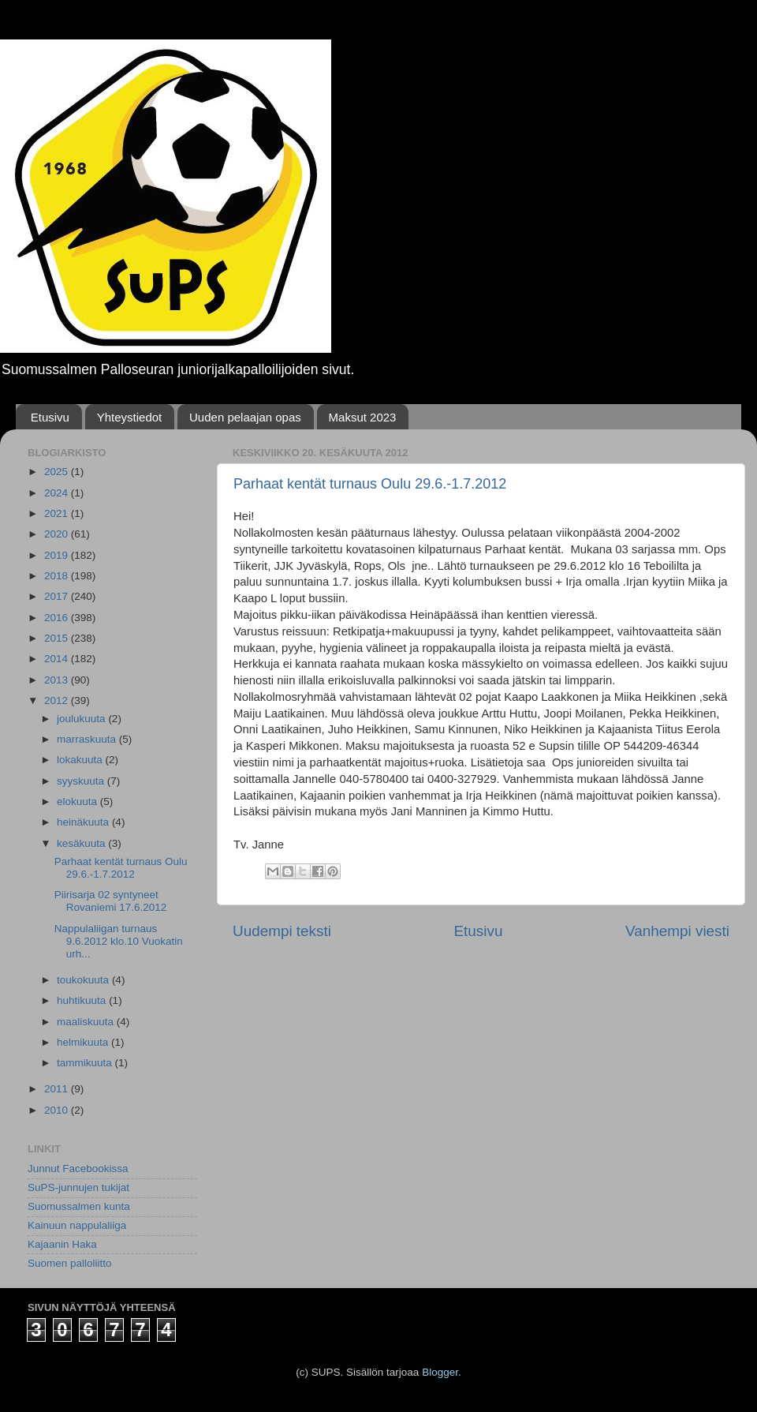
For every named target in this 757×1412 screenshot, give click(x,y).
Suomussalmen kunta (79, 1206)
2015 (57, 638)
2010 (57, 1110)
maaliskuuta (87, 1022)
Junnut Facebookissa (78, 1168)
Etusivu (50, 417)
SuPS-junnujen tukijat (78, 1187)
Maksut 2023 (363, 417)
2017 (57, 596)
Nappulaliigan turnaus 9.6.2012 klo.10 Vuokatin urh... (118, 941)
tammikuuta (86, 1063)
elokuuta (78, 801)
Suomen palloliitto (70, 1263)
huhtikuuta (83, 1000)
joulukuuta (82, 719)
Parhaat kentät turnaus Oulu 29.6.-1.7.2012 (369, 484)
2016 (57, 618)
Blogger (440, 1372)
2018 (57, 576)
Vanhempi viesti (677, 931)
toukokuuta (84, 980)
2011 (57, 1089)
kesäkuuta (82, 843)
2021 (57, 513)
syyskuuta (82, 781)
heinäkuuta (84, 822)
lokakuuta (81, 760)
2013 (57, 680)
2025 (57, 472)
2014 (57, 659)
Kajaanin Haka (62, 1244)
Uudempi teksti (282, 931)
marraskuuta (88, 739)
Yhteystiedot (129, 417)
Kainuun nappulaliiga (77, 1225)
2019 (57, 555)
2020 (57, 534)
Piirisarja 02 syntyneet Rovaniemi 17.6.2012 (110, 901)
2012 (57, 700)
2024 (57, 493)
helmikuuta (84, 1042)
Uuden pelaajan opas (245, 417)
